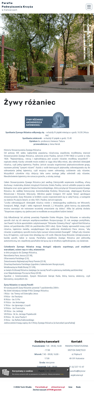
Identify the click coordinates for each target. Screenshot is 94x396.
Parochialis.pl (41, 387)
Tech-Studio (26, 387)
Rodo (78, 387)
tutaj (61, 374)
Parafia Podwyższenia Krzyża (17, 6)
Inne (70, 387)
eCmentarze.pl (58, 387)
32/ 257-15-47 (77, 367)
